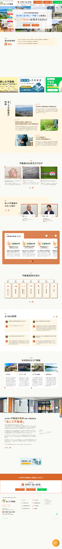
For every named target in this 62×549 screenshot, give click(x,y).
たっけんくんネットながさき (50, 517)
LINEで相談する (51, 503)
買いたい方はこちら (6, 530)
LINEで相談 (58, 2)
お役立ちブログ (25, 517)
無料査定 (48, 2)
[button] (8, 86)
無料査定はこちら (39, 26)
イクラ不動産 (48, 521)
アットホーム (48, 519)
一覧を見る (29, 190)
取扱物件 (47, 514)
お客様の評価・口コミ (33, 5)
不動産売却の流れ (47, 5)
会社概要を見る (8, 454)
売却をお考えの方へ (24, 5)
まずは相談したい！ (14, 503)
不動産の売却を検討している (31, 503)
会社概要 (54, 5)
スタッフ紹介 (40, 5)
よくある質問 (59, 5)
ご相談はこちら (39, 2)
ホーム (18, 5)
